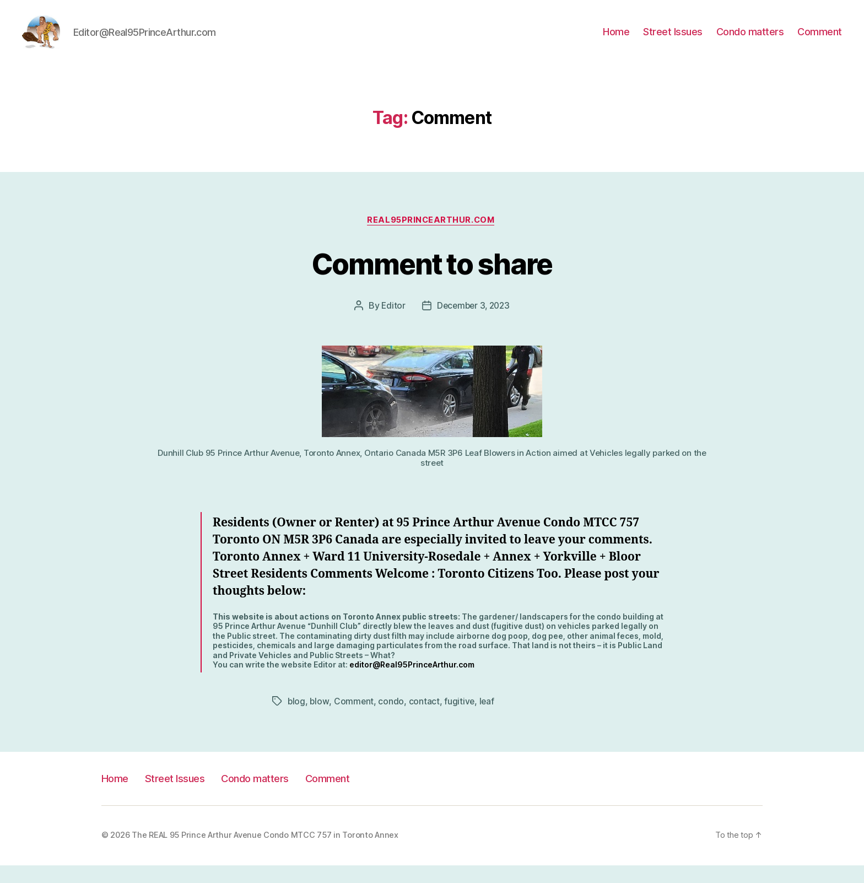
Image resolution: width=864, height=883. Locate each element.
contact (425, 718)
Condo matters (750, 40)
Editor (391, 323)
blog (297, 718)
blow (320, 718)
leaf (488, 718)
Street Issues (673, 40)
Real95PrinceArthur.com (431, 238)
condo (392, 718)
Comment (819, 40)
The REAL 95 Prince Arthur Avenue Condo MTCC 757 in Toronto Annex (265, 853)
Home (616, 40)
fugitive (460, 718)
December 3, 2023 (473, 323)
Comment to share (432, 280)
